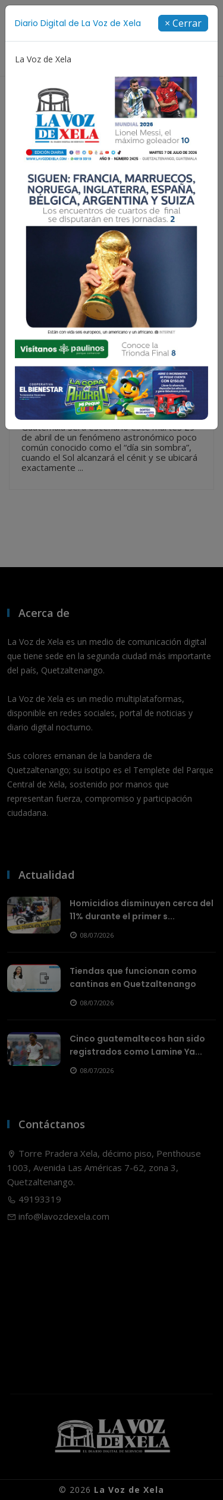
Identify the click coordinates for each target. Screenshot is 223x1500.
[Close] (183, 23)
